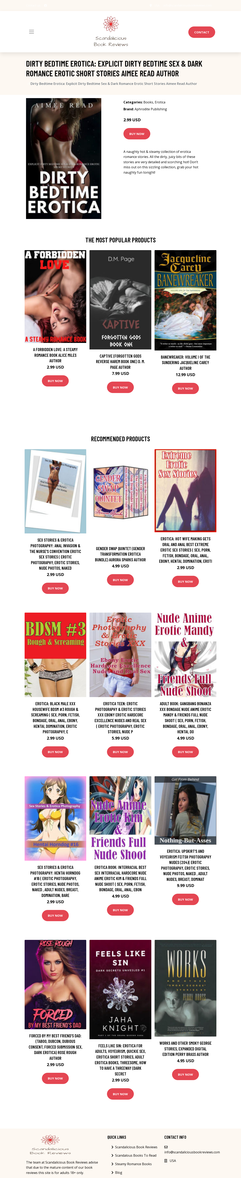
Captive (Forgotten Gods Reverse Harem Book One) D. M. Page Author (120, 361)
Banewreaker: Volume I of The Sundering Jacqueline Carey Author (185, 362)
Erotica (160, 102)
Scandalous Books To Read (135, 1155)
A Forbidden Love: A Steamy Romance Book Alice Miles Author (55, 355)
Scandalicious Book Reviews (136, 1147)
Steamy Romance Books (133, 1164)
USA (156, 5)
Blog (118, 1172)
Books (148, 102)
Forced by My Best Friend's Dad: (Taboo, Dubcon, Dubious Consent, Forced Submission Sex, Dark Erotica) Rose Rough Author (55, 1047)
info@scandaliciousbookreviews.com (188, 5)
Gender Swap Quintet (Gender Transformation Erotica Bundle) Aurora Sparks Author (120, 554)
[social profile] (46, 5)
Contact (201, 32)
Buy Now (136, 134)
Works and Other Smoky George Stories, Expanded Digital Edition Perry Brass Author (185, 1048)
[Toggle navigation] (31, 32)
